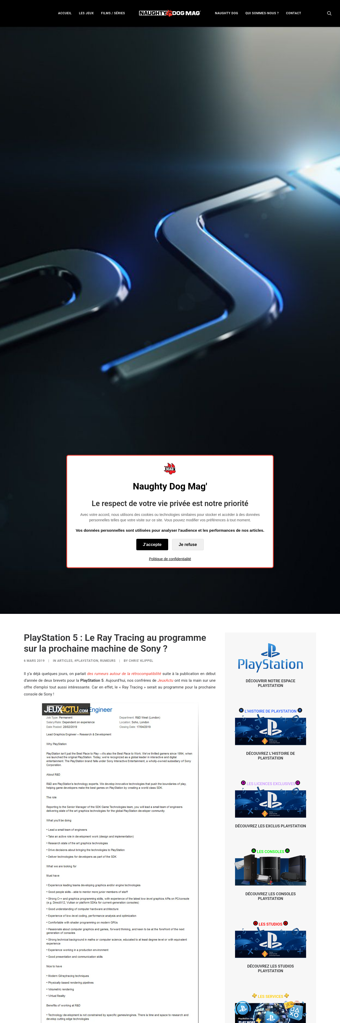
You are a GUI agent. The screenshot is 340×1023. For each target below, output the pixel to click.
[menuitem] (64, 13)
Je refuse (188, 544)
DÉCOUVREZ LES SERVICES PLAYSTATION (270, 960)
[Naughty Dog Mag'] (170, 13)
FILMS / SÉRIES (113, 13)
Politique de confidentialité (170, 559)
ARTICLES (65, 579)
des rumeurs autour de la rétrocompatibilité (124, 592)
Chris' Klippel (141, 579)
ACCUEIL (65, 13)
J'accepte (152, 544)
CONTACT (293, 13)
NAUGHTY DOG (226, 13)
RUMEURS (108, 579)
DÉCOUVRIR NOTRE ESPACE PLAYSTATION (270, 602)
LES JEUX (86, 13)
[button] (329, 13)
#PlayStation (86, 579)
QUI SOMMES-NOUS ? (262, 13)
